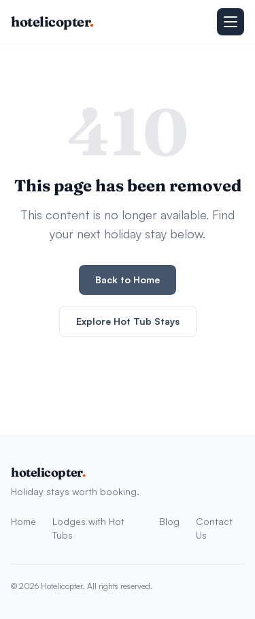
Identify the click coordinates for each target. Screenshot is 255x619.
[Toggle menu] (230, 21)
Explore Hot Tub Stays (128, 321)
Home (23, 521)
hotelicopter (52, 21)
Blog (169, 521)
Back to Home (127, 279)
